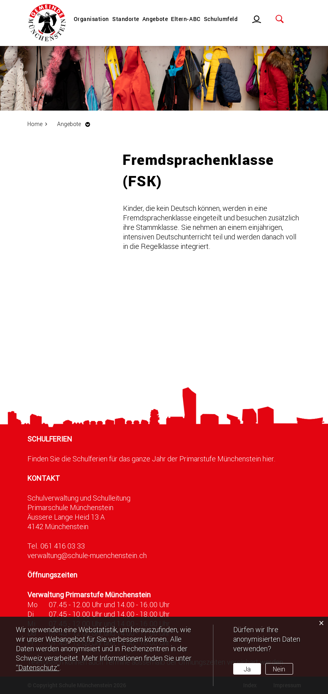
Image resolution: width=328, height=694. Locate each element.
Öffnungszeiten (52, 574)
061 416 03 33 (62, 546)
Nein (279, 669)
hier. (269, 458)
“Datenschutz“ (37, 667)
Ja (247, 669)
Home (34, 124)
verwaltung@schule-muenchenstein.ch (87, 555)
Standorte (125, 19)
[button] (75, 124)
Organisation (91, 19)
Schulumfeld (221, 19)
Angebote (155, 19)
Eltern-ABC (185, 19)
